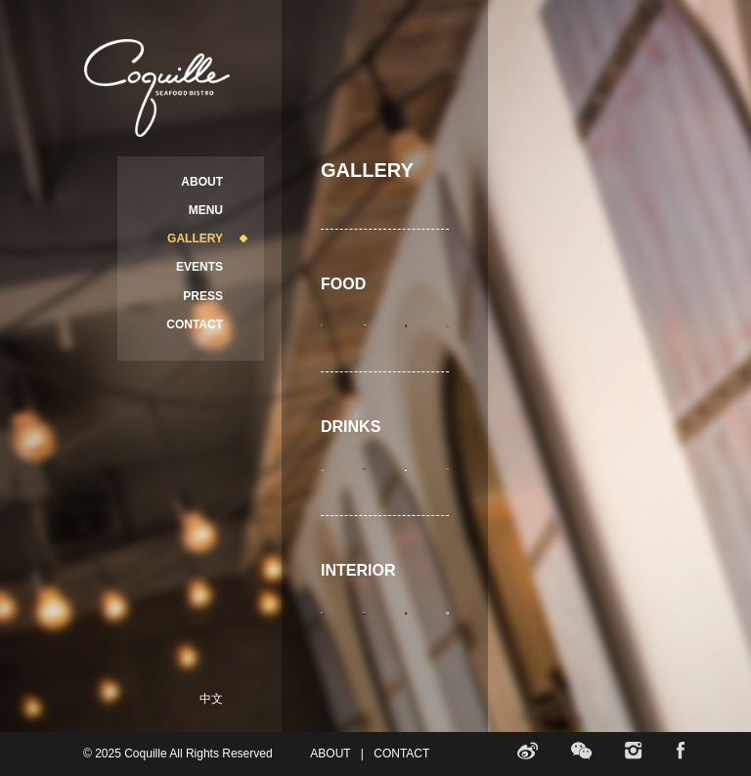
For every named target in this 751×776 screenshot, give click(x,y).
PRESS (203, 296)
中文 (211, 699)
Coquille (156, 88)
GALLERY (195, 238)
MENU (206, 210)
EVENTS (199, 267)
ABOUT (202, 182)
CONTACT (194, 324)
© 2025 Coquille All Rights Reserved (178, 753)
